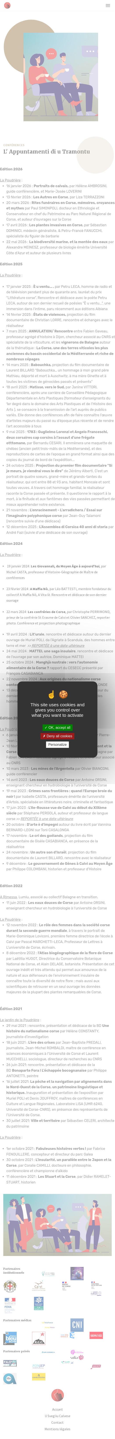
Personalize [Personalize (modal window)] (57, 744)
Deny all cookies (57, 736)
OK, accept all (57, 727)
